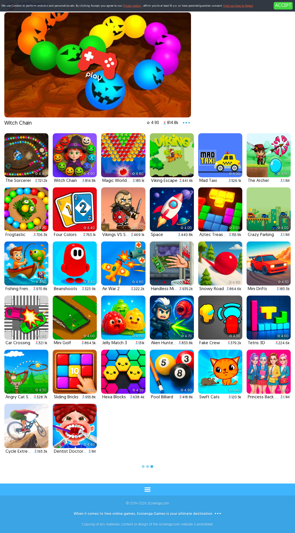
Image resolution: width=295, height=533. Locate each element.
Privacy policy (132, 5)
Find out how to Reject (238, 5)
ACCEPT (283, 5)
